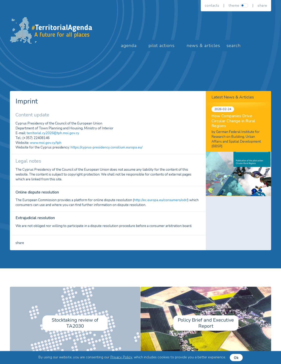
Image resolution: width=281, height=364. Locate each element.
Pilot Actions (162, 46)
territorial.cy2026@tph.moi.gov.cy (53, 133)
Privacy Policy (121, 357)
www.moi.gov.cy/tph (45, 142)
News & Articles (203, 46)
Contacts (212, 5)
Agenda (129, 46)
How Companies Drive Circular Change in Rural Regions (233, 121)
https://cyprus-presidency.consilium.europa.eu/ (107, 147)
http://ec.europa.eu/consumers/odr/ (160, 200)
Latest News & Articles (232, 97)
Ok (236, 358)
